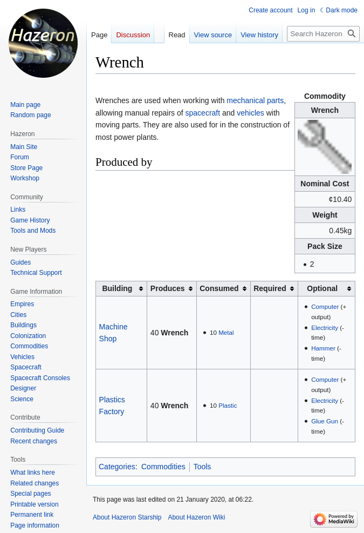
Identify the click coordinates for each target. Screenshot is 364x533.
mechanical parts (255, 100)
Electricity (324, 327)
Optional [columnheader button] (322, 288)
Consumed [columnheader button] (219, 288)
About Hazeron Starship (127, 517)
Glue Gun (324, 420)
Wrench (174, 332)
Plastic (227, 405)
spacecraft (203, 113)
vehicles (250, 113)
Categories (117, 466)
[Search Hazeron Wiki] (323, 34)
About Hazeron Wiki (196, 517)
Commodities (163, 466)
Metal (226, 332)
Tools (202, 466)
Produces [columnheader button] (167, 288)
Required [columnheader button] (269, 288)
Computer (325, 306)
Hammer (323, 348)
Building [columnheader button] (117, 288)
